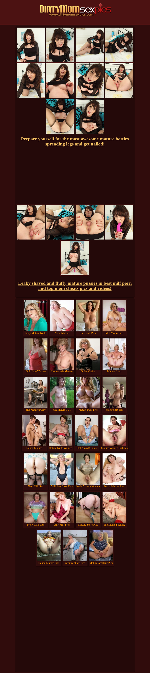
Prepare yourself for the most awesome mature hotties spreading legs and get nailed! (75, 141)
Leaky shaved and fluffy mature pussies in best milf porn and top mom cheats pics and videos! (75, 286)
